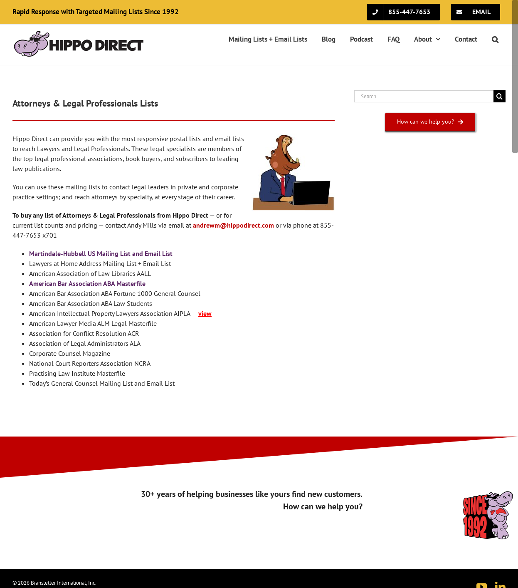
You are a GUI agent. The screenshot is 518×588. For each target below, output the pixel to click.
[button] (495, 39)
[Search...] (423, 96)
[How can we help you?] (430, 122)
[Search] (499, 96)
